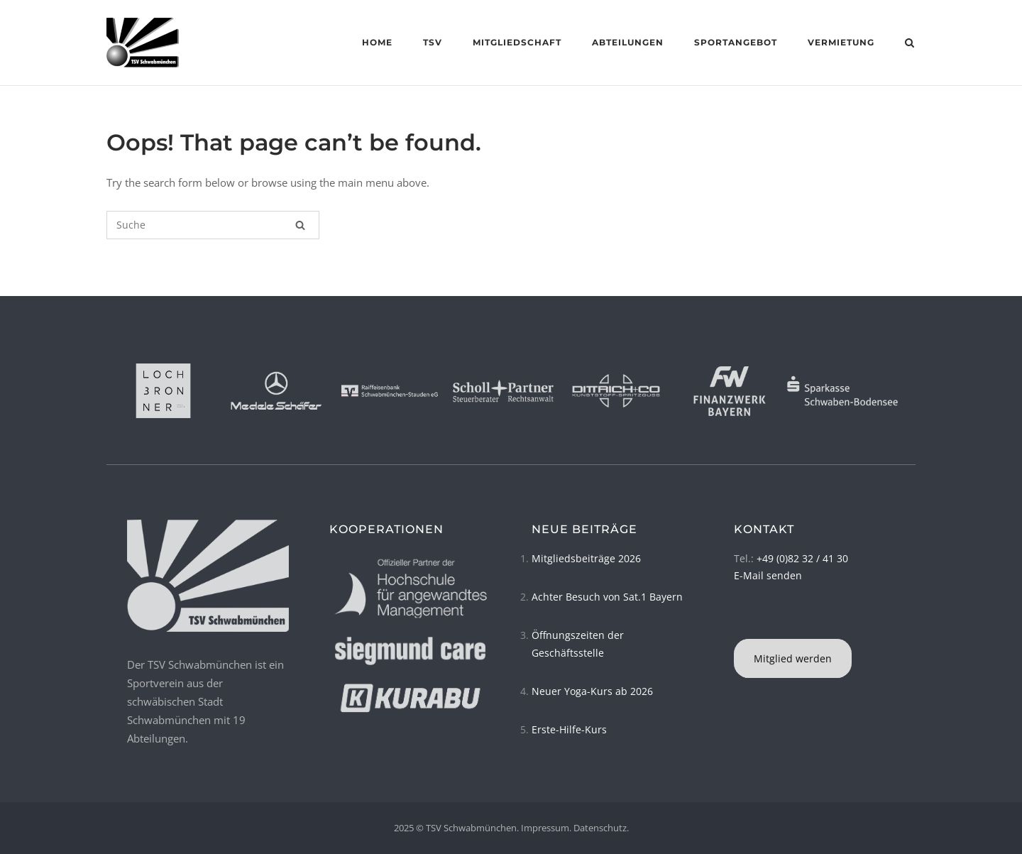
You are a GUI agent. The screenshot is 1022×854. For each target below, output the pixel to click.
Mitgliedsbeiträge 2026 (586, 558)
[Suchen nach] (212, 225)
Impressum (545, 827)
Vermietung (841, 42)
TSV (432, 42)
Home (377, 42)
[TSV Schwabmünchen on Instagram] (740, 620)
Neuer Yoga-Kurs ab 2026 (592, 691)
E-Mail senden (768, 575)
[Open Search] (909, 44)
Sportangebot (735, 42)
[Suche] (300, 225)
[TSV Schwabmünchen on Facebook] (736, 620)
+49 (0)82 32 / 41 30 (802, 558)
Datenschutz (600, 827)
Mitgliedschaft (517, 42)
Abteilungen (628, 42)
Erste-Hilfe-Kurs (569, 729)
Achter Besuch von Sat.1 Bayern (607, 596)
